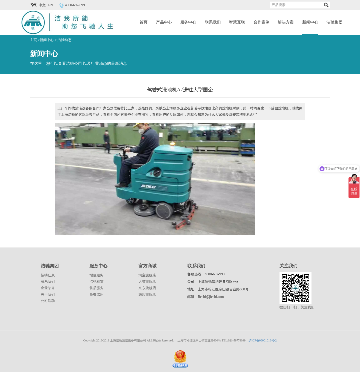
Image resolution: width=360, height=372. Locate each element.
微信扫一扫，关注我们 (297, 307)
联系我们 (213, 22)
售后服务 (97, 288)
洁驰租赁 (97, 281)
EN (50, 5)
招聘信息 (48, 275)
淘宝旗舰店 (147, 275)
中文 (42, 5)
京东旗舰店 (147, 288)
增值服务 (97, 275)
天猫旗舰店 (147, 281)
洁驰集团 (334, 22)
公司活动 (48, 301)
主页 (33, 40)
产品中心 (164, 22)
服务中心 (188, 22)
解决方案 (286, 22)
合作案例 (262, 22)
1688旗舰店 (147, 294)
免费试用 (97, 294)
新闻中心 (310, 22)
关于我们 (48, 294)
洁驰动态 (65, 40)
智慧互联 (237, 22)
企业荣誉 (48, 288)
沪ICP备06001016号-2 (262, 340)
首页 (144, 22)
